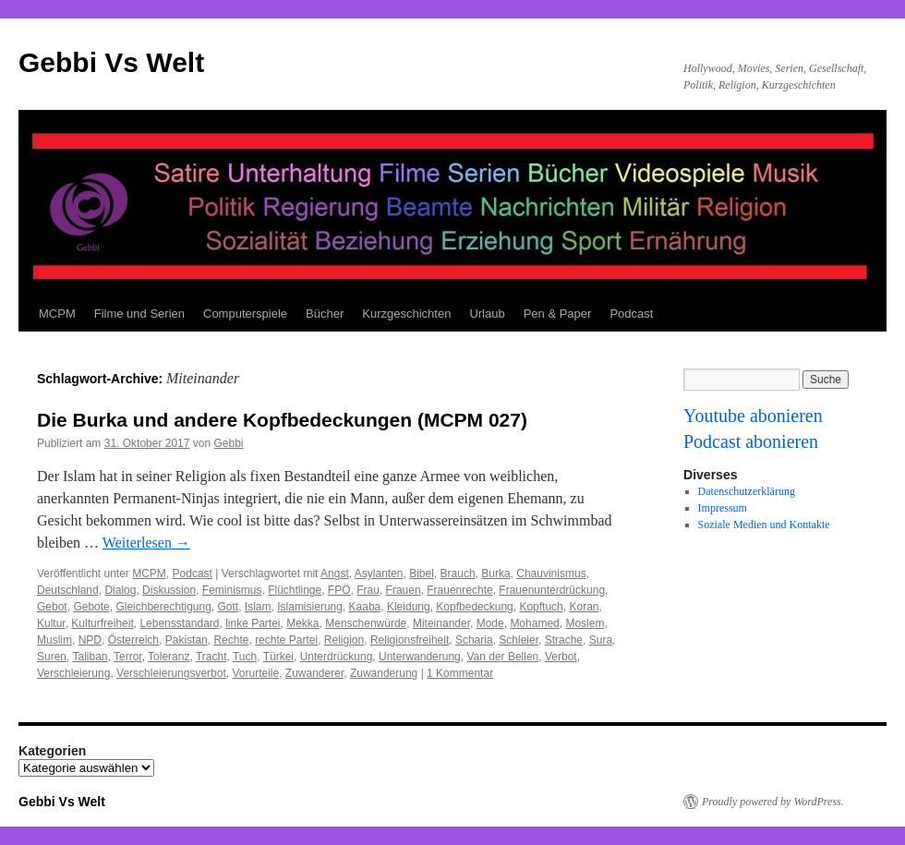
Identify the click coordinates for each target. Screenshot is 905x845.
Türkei (278, 656)
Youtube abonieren (753, 415)
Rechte (230, 640)
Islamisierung (310, 606)
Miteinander (441, 623)
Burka (495, 573)
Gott (228, 606)
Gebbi (228, 443)
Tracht (211, 656)
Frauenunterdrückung (552, 590)
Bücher (325, 313)
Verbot (561, 656)
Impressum (722, 507)
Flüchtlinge (294, 590)
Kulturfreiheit (102, 623)
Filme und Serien (139, 313)
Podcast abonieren (750, 441)
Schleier (518, 640)
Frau (368, 590)
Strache (564, 640)
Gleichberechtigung (163, 606)
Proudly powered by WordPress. (773, 801)
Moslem (584, 623)
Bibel (421, 573)
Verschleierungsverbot (171, 673)
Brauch (458, 573)
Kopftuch (540, 606)
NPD (90, 640)
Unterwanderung (420, 656)
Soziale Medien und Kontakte (764, 524)
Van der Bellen (502, 656)
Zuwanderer (314, 673)
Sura (600, 640)
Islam (258, 606)
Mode (490, 623)
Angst (334, 573)
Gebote (91, 606)
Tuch (245, 656)
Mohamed (534, 623)
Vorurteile (255, 673)
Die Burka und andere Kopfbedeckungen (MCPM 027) (282, 419)
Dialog (120, 590)
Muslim (54, 640)
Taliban (89, 656)
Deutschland (68, 590)
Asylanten (379, 573)
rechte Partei (286, 640)
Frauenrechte (459, 590)
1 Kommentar (460, 673)
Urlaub (486, 313)
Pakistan (186, 640)
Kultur (51, 623)
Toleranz (168, 656)
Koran (583, 606)
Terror (128, 656)
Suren (51, 656)
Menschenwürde (365, 623)
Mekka (302, 623)
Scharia (474, 640)
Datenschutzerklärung (746, 491)
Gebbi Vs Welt (111, 62)
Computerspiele (245, 313)
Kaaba (365, 606)
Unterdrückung (336, 656)
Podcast (631, 313)
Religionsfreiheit (409, 640)
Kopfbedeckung (474, 606)
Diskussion (169, 590)
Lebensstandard (179, 623)
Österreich (133, 640)
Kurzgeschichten (406, 313)
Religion (344, 640)
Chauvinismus (550, 573)
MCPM (57, 313)
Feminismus (232, 590)
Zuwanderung (383, 673)
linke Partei (252, 623)
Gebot (52, 606)
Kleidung (408, 606)
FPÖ (339, 590)
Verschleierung (73, 673)
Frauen (403, 590)
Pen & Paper (558, 313)
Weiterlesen (146, 542)
